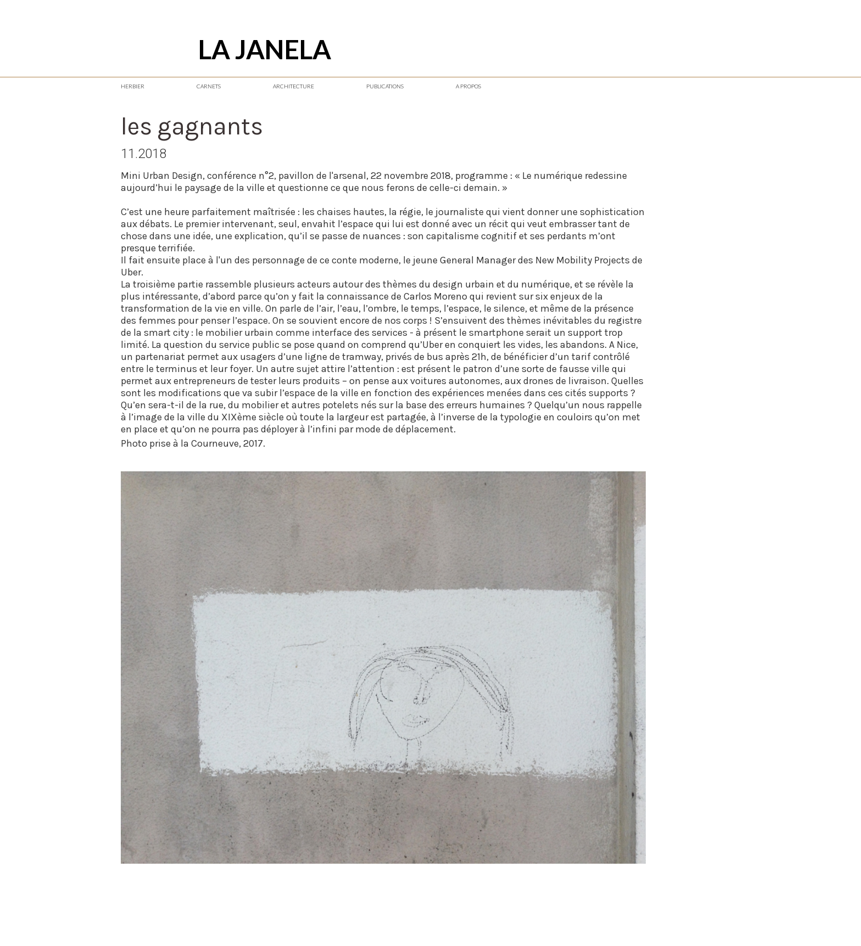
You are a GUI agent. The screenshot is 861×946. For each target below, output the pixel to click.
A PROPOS (468, 86)
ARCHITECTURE (293, 86)
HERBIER (132, 86)
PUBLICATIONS (385, 86)
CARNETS (209, 86)
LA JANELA (264, 49)
